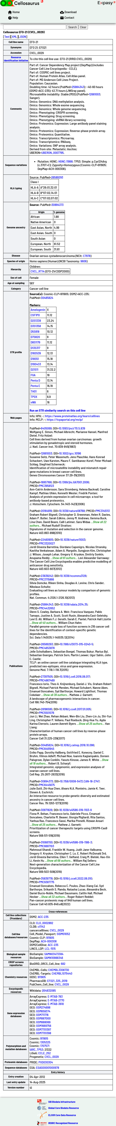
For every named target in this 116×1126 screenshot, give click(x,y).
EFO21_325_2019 (57, 981)
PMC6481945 (46, 748)
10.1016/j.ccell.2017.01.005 (75, 709)
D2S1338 (36, 320)
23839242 (47, 576)
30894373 (57, 204)
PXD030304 (46, 1062)
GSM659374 (43, 1011)
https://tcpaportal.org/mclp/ (65, 419)
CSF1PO (35, 315)
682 (63, 963)
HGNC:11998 (65, 161)
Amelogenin (38, 309)
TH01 (34, 391)
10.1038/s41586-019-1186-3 (76, 842)
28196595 (46, 709)
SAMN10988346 (53, 957)
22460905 (47, 539)
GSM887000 (43, 1018)
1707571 (44, 1046)
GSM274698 (43, 1007)
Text (7, 36)
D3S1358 (36, 326)
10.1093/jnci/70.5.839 (72, 428)
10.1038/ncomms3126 (73, 576)
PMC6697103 (46, 846)
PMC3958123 (46, 485)
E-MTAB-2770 (56, 1000)
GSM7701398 (43, 1033)
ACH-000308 (49, 941)
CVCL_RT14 (38, 271)
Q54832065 (49, 990)
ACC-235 (43, 917)
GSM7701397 (43, 1029)
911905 (50, 937)
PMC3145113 (103, 511)
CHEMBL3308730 (58, 970)
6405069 (46, 428)
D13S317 (35, 348)
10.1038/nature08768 (72, 511)
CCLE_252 (44, 1053)
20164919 (46, 511)
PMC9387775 (46, 882)
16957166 (46, 482)
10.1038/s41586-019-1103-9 (75, 810)
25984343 (78, 87)
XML (14, 36)
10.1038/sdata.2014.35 (73, 604)
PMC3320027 (47, 543)
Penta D (35, 380)
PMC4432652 (47, 608)
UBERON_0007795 (52, 152)
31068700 (47, 842)
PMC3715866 (46, 579)
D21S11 (34, 369)
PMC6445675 (47, 785)
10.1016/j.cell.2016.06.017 (75, 676)
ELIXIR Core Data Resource (62, 1115)
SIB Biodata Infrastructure (61, 1101)
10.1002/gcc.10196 (70, 453)
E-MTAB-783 (55, 996)
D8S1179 (35, 342)
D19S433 (36, 364)
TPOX (34, 396)
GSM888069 (43, 1022)
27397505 (47, 676)
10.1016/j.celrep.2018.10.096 (77, 745)
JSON (22, 36)
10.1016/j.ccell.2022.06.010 (76, 878)
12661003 (94, 94)
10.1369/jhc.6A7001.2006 (74, 482)
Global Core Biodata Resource (63, 1108)
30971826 (46, 810)
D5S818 (35, 331)
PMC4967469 (47, 680)
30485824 (47, 297)
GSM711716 (42, 1015)
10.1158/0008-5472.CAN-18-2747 (79, 781)
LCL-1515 (50, 948)
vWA (33, 402)
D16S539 (36, 353)
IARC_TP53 (36, 1049)
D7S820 (35, 337)
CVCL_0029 (57, 930)
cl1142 (41, 926)
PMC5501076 (46, 712)
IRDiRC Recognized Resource (63, 1123)
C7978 (86, 256)
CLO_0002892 (44, 923)
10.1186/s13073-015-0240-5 (76, 644)
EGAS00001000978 (47, 1067)
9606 (84, 261)
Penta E (35, 386)
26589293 (57, 177)
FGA (33, 375)
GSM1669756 (43, 1025)
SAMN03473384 (54, 954)
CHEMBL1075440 (62, 973)
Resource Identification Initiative (16, 59)
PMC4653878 (47, 648)
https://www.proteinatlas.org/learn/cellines (72, 416)
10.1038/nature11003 (72, 539)
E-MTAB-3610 (56, 1004)
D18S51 (35, 358)
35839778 (47, 878)
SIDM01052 (63, 934)
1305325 (45, 1042)
